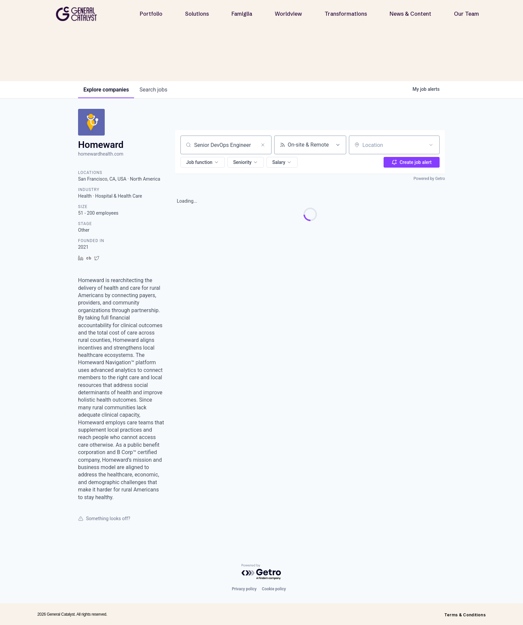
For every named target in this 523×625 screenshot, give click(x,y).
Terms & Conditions (465, 614)
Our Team (466, 13)
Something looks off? (104, 518)
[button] (202, 162)
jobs (153, 89)
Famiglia (241, 13)
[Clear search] (262, 145)
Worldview (288, 13)
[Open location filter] (431, 145)
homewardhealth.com (100, 154)
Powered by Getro (429, 178)
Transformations (346, 13)
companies (106, 89)
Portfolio (151, 13)
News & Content (410, 13)
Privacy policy (244, 589)
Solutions (197, 13)
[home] (79, 14)
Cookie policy (274, 589)
